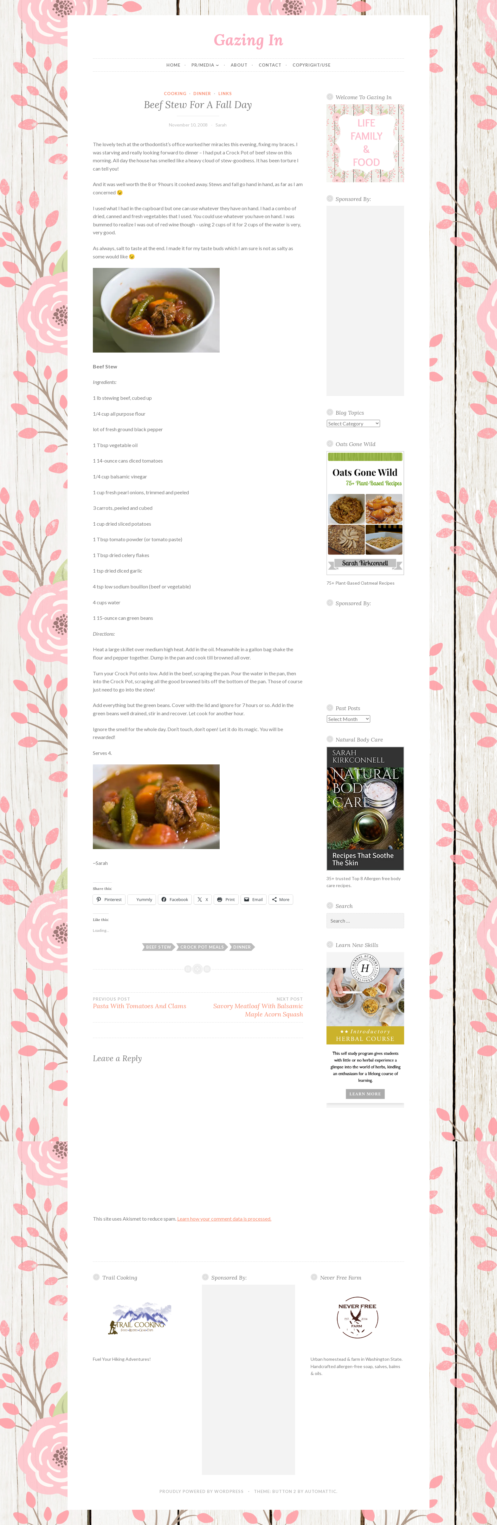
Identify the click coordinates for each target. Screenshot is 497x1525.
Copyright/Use (312, 65)
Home (173, 65)
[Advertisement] (365, 301)
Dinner (202, 93)
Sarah (221, 124)
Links (225, 93)
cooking (175, 93)
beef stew (158, 947)
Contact (270, 65)
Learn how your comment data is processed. (224, 1219)
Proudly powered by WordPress (201, 1491)
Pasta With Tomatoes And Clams (145, 1003)
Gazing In (248, 39)
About (239, 65)
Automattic (320, 1491)
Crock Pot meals (202, 947)
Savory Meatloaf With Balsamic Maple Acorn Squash (250, 1007)
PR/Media (202, 65)
